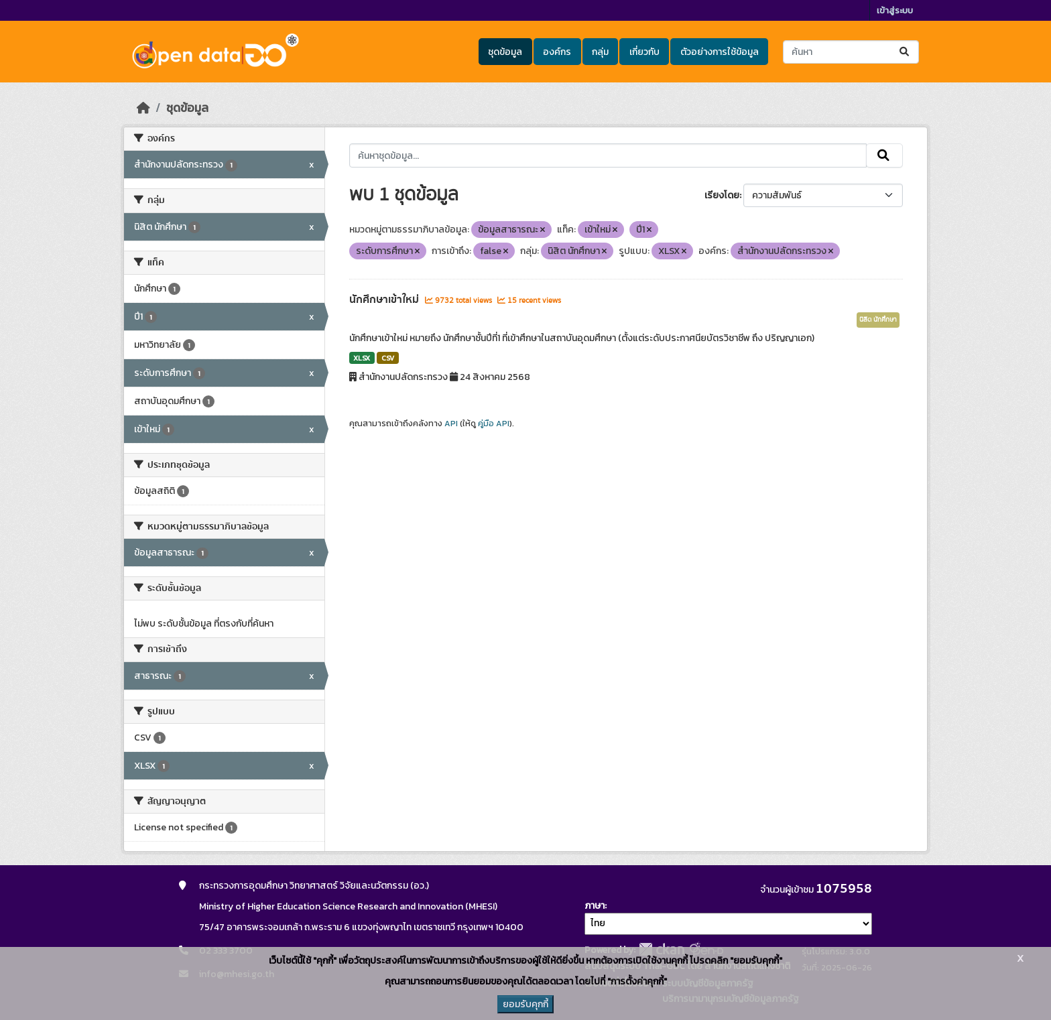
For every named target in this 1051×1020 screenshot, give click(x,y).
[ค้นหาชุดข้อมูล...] (851, 52)
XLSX (361, 358)
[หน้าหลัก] (143, 108)
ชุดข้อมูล (505, 52)
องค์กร (557, 52)
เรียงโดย (721, 195)
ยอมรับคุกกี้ (525, 1004)
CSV (387, 358)
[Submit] (905, 52)
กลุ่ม (600, 52)
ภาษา (594, 906)
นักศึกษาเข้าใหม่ (385, 299)
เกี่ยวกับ (644, 52)
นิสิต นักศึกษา (878, 319)
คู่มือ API (493, 424)
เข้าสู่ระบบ (895, 10)
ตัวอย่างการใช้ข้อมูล (719, 52)
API (451, 424)
